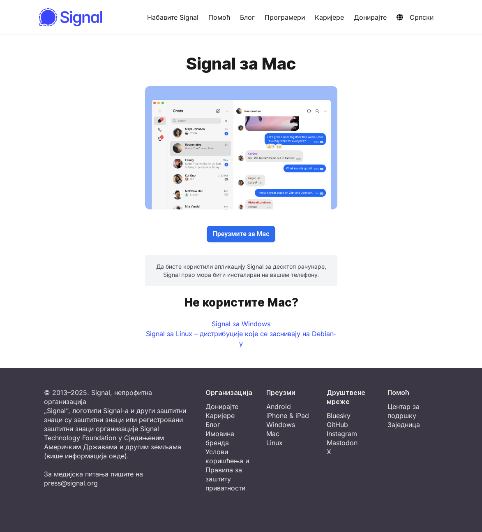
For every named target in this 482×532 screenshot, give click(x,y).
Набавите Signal (172, 17)
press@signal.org (71, 483)
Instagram (342, 434)
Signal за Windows (241, 324)
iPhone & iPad (287, 415)
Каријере (329, 17)
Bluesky (339, 415)
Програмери (285, 17)
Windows (280, 424)
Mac (272, 434)
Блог (247, 17)
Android (278, 406)
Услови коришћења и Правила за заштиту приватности (227, 470)
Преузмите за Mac (241, 234)
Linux (274, 443)
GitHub (337, 424)
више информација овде (85, 456)
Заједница (403, 424)
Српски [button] (415, 17)
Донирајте (370, 17)
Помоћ (219, 17)
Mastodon (342, 443)
